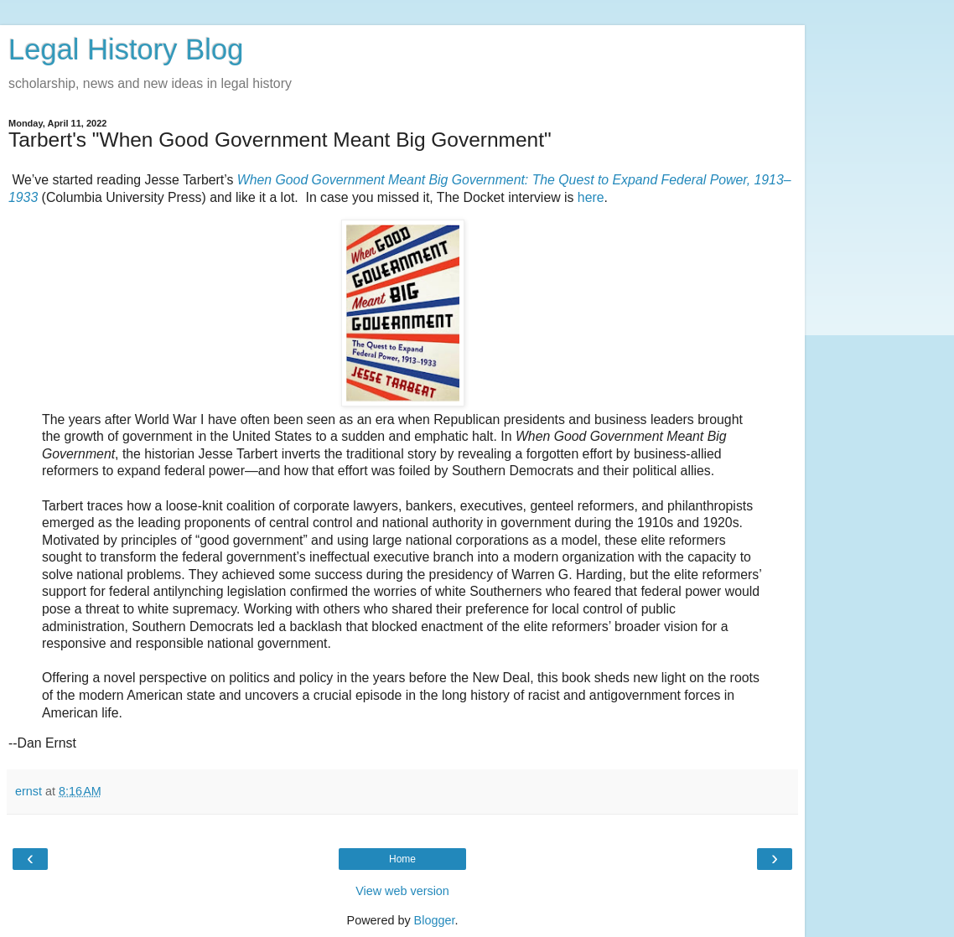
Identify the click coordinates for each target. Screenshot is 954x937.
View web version (402, 891)
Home (402, 859)
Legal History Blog (125, 49)
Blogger (434, 920)
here (591, 197)
